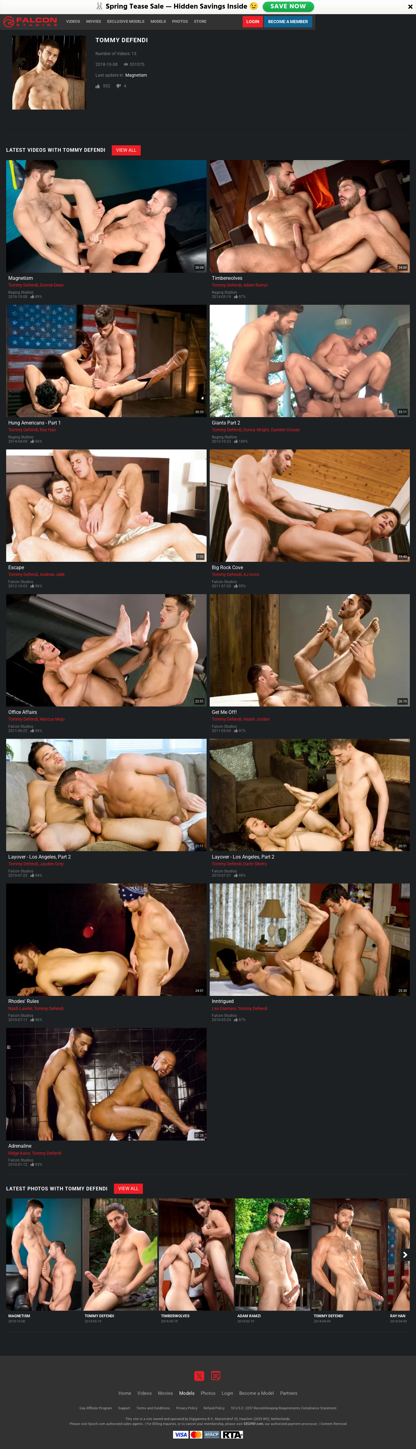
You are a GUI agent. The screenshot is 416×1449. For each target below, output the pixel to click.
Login (252, 21)
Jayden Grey (52, 863)
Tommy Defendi (23, 285)
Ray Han (48, 429)
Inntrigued (223, 1001)
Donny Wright (256, 429)
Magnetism (136, 75)
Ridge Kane (19, 1153)
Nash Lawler (20, 1008)
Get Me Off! (224, 712)
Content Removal (334, 1424)
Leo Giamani (224, 1008)
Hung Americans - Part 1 (34, 423)
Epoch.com (96, 1424)
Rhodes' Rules (23, 1001)
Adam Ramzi (255, 285)
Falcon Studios (20, 582)
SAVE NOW (288, 7)
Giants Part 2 (226, 423)
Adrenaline (19, 1146)
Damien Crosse (285, 429)
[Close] (410, 7)
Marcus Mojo (52, 719)
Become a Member (288, 21)
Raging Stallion (21, 292)
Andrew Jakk (52, 574)
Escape (16, 567)
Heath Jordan (256, 719)
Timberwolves (227, 278)
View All (126, 150)
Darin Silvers (255, 863)
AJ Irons (251, 574)
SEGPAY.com (253, 1424)
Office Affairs (22, 712)
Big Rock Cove (227, 567)
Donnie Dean (52, 285)
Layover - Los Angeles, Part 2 (39, 857)
